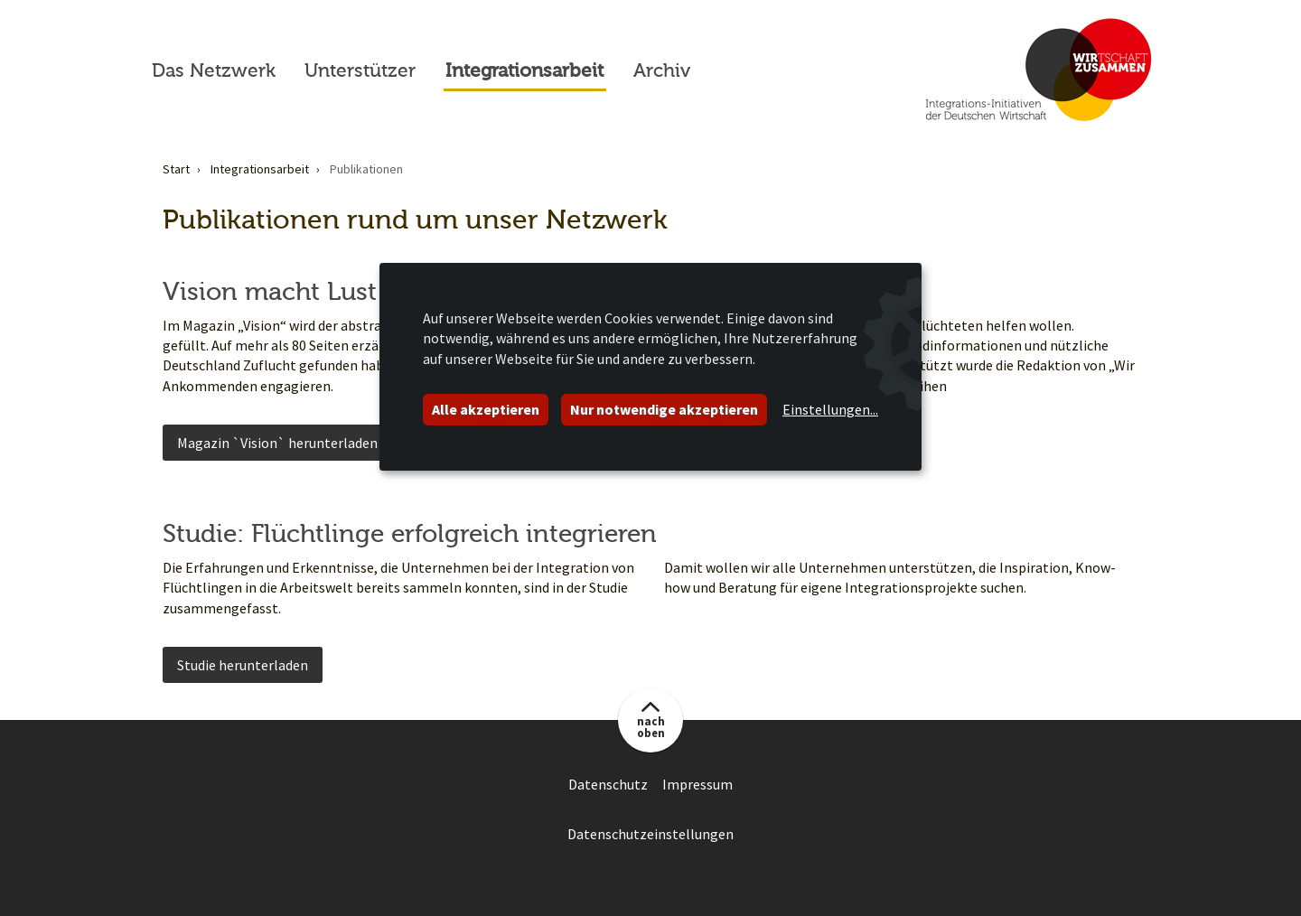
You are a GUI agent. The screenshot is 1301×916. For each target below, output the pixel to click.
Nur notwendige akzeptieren (664, 409)
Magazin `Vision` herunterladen (277, 443)
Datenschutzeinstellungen (650, 834)
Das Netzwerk (214, 70)
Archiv (661, 70)
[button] (650, 719)
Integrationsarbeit (524, 70)
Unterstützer (360, 70)
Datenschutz (608, 784)
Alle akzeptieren (485, 409)
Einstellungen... (830, 409)
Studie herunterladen (242, 665)
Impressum (697, 784)
